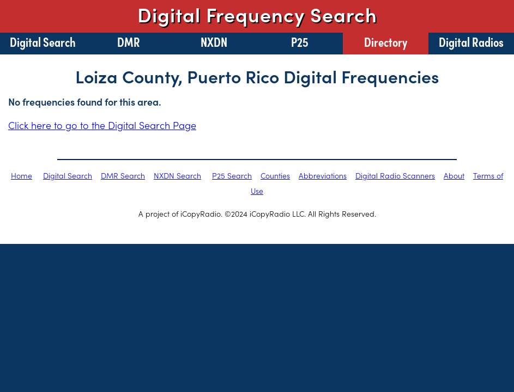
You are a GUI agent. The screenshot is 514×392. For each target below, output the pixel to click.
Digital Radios (471, 41)
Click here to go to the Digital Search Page (102, 125)
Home (21, 175)
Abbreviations (323, 175)
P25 (300, 41)
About (454, 175)
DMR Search (123, 175)
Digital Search (43, 41)
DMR (128, 41)
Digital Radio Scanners (395, 175)
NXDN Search (177, 175)
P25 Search (232, 175)
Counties (275, 175)
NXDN (214, 41)
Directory (385, 41)
